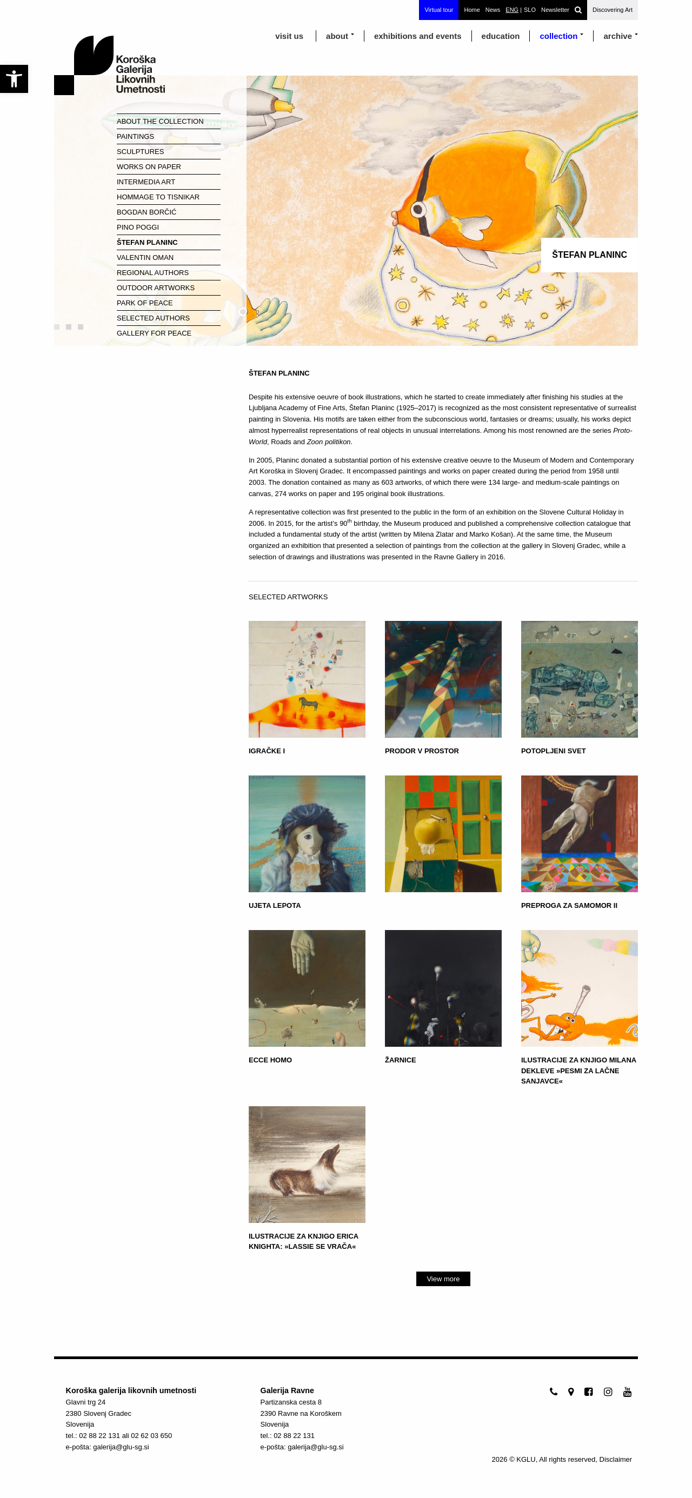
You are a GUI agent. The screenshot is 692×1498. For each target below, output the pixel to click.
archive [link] (617, 36)
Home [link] (472, 9)
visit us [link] (289, 36)
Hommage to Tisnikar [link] (158, 197)
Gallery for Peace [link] (154, 333)
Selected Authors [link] (153, 318)
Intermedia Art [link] (146, 182)
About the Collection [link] (160, 121)
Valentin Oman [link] (145, 257)
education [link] (501, 36)
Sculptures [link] (140, 152)
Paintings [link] (135, 136)
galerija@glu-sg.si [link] (121, 1447)
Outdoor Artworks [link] (156, 288)
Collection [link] (558, 36)
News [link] (493, 9)
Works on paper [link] (149, 167)
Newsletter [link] (555, 9)
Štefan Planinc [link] (147, 242)
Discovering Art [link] (613, 9)
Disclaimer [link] (616, 1459)
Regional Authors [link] (153, 273)
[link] (14, 79)
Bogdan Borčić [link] (147, 212)
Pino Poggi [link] (138, 227)
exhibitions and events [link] (418, 36)
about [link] (337, 36)
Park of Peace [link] (145, 303)
